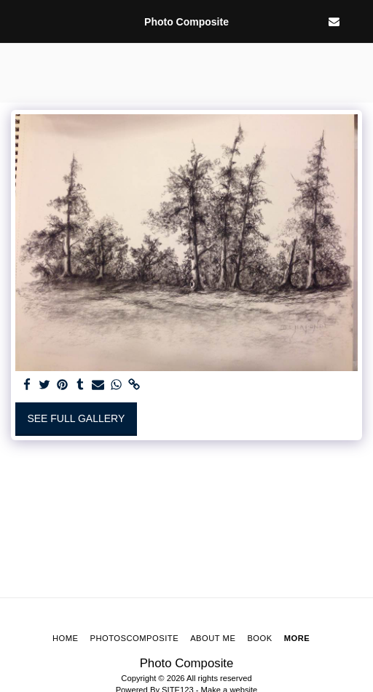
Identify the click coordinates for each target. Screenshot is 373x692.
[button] (16, 21)
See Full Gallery (76, 418)
